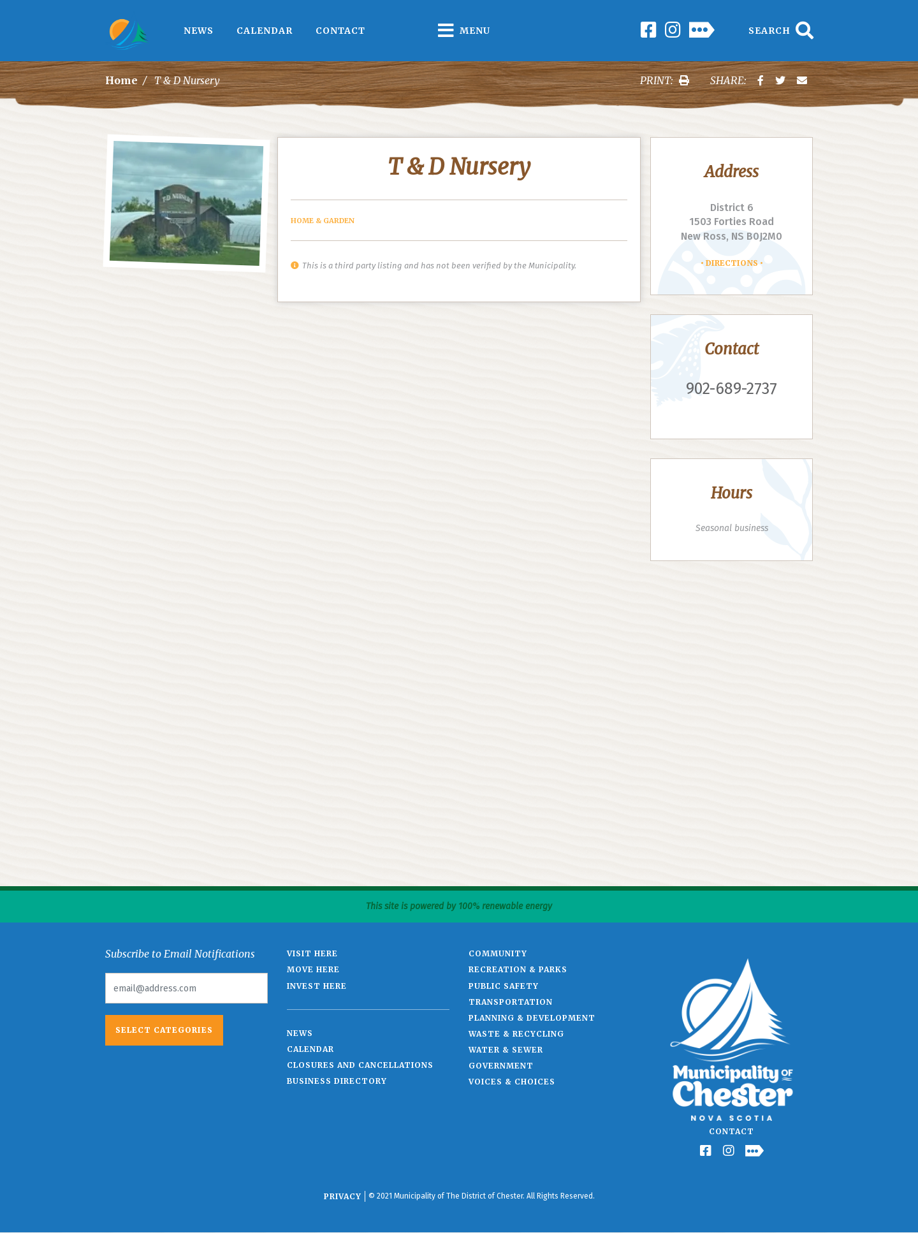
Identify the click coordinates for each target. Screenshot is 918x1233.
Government (501, 1065)
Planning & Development (532, 1018)
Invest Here (317, 986)
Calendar (265, 30)
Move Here (313, 969)
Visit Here (312, 953)
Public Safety (504, 986)
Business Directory (337, 1081)
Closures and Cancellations (360, 1065)
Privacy (342, 1196)
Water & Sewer (506, 1049)
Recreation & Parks (518, 969)
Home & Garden (322, 220)
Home (121, 80)
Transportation (511, 1002)
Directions (732, 263)
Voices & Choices (512, 1081)
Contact (340, 30)
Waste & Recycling (516, 1034)
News (199, 30)
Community (498, 953)
